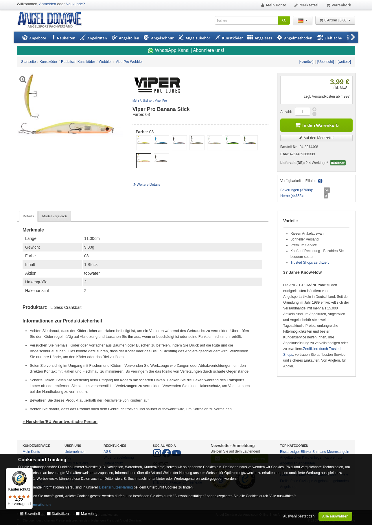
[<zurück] (306, 62)
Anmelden (47, 4)
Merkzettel (306, 5)
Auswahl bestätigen (299, 516)
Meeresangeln (338, 452)
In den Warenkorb (316, 125)
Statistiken (60, 513)
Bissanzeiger (290, 452)
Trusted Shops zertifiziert (309, 262)
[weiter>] (344, 62)
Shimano (319, 452)
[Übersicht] (325, 62)
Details (28, 216)
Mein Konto (273, 5)
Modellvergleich (54, 216)
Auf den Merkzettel (316, 137)
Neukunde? (75, 4)
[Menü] (29, 471)
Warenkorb (338, 5)
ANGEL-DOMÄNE (52, 20)
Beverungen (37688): (296, 190)
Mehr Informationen (34, 505)
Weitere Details (146, 185)
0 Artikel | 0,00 (335, 20)
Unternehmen (75, 452)
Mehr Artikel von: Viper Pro (149, 100)
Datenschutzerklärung (116, 487)
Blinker (306, 452)
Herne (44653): (292, 196)
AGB (107, 452)
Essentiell (32, 513)
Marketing (89, 513)
